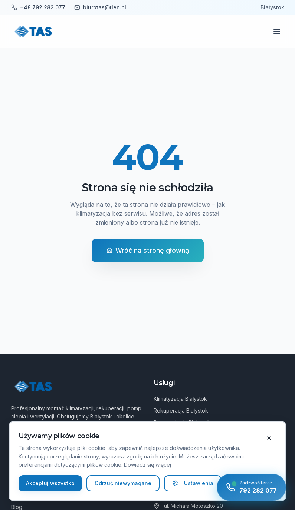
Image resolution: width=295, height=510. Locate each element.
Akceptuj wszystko (50, 483)
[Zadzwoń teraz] (251, 487)
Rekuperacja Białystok (181, 410)
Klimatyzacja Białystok (180, 398)
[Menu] (276, 31)
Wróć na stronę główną (147, 250)
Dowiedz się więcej (147, 464)
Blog (16, 507)
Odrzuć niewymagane (123, 483)
